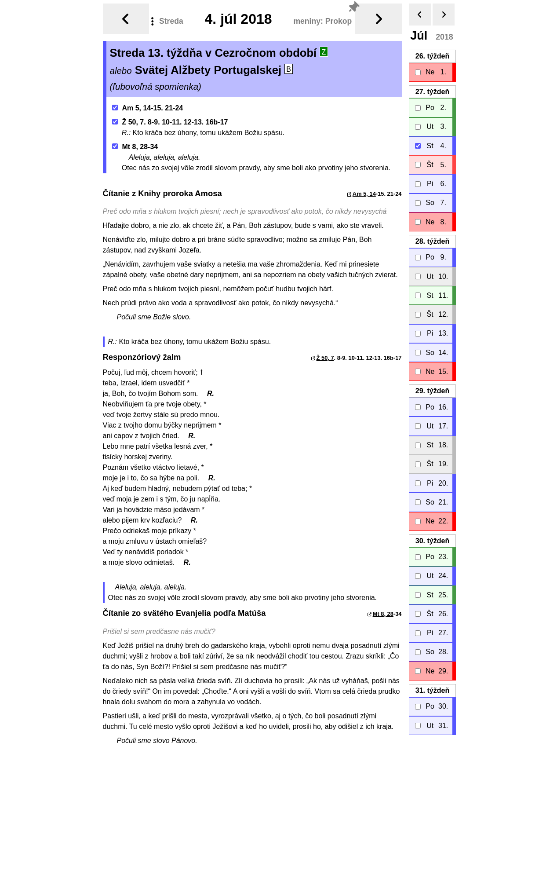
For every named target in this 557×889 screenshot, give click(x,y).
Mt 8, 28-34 (135, 143)
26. (432, 52)
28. (432, 237)
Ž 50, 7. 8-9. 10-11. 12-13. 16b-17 (170, 118)
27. (432, 88)
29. (432, 387)
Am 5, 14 (364, 190)
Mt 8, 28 (383, 610)
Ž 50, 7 (325, 354)
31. (432, 687)
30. (432, 537)
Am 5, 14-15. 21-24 (147, 104)
